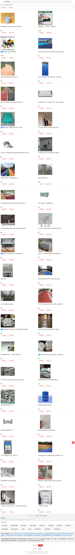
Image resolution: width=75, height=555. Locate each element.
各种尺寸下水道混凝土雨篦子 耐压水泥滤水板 (49, 253)
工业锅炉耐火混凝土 (43, 506)
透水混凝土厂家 (41, 533)
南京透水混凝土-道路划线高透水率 (9, 178)
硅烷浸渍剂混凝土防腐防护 (45, 405)
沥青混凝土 (68, 525)
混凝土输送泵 (15, 529)
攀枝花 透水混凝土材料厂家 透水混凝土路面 (49, 278)
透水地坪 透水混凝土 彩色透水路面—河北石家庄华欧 (51, 51)
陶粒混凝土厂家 (39, 535)
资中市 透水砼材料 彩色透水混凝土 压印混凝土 (49, 77)
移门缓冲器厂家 (17, 533)
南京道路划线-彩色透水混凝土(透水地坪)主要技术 (13, 203)
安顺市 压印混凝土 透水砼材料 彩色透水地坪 (12, 102)
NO (18, 519)
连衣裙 (29, 529)
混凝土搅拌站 (5, 529)
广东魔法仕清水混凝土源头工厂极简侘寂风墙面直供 (13, 506)
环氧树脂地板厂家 (48, 535)
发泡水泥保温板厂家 (51, 533)
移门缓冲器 (4, 525)
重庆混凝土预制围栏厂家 (7, 430)
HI (11, 519)
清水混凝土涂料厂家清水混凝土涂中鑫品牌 (48, 152)
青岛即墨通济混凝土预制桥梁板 (8, 480)
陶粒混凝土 (23, 525)
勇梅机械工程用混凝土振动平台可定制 (12, 127)
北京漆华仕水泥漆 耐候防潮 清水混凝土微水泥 (12, 379)
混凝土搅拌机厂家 (32, 533)
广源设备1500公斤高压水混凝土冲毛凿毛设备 (52, 354)
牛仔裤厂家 (24, 533)
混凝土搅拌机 (33, 525)
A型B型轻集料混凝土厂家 (7, 405)
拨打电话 (11, 32)
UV (27, 519)
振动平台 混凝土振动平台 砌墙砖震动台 (13, 253)
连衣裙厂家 (59, 533)
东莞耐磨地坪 (38, 529)
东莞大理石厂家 (68, 535)
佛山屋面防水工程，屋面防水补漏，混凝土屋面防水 (51, 102)
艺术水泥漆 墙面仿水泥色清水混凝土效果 (48, 127)
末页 (46, 515)
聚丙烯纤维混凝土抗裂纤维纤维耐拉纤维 (48, 379)
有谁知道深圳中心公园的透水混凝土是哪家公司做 (50, 455)
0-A (1, 519)
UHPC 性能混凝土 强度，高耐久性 (9, 455)
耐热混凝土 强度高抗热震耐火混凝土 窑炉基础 (49, 480)
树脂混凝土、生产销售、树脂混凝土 (47, 26)
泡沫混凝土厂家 (21, 535)
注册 (40, 545)
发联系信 (4, 32)
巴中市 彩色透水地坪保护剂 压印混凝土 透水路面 (50, 304)
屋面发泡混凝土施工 (43, 178)
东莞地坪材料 (57, 529)
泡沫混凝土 (50, 525)
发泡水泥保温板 (14, 525)
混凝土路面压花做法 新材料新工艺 (9, 77)
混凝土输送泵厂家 (30, 535)
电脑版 (40, 548)
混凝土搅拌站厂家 (11, 535)
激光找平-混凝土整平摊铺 (9, 51)
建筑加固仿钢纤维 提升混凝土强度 (46, 430)
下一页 (41, 515)
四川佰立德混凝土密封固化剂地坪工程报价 (48, 329)
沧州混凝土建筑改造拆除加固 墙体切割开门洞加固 (13, 228)
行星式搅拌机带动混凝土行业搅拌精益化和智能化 (15, 329)
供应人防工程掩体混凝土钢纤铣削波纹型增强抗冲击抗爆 (15, 152)
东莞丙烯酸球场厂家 (58, 535)
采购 (73, 442)
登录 (34, 545)
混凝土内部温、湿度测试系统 (45, 203)
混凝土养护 (3, 278)
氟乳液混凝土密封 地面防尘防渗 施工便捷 (11, 26)
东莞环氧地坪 (47, 529)
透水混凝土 (42, 525)
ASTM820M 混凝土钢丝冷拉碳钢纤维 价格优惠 (49, 228)
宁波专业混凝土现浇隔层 (7, 304)
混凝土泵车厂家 (67, 533)
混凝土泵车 (59, 525)
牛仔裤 (22, 529)
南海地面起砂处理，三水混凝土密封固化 (11, 354)
